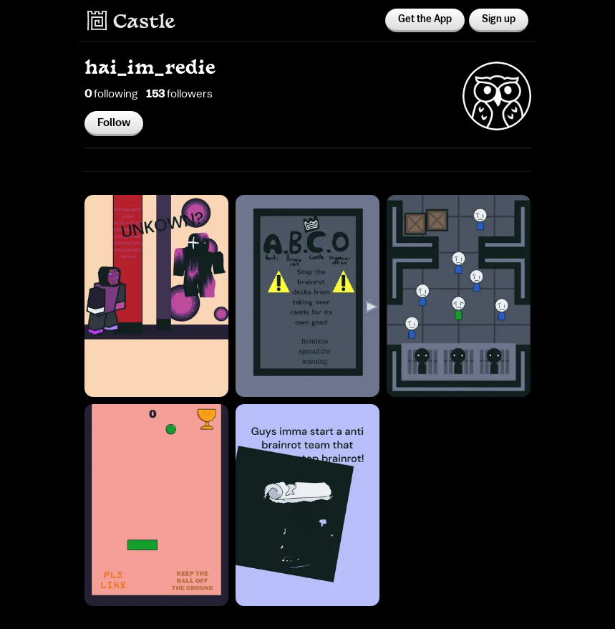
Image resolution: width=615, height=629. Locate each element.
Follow (113, 122)
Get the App (425, 19)
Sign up (498, 19)
